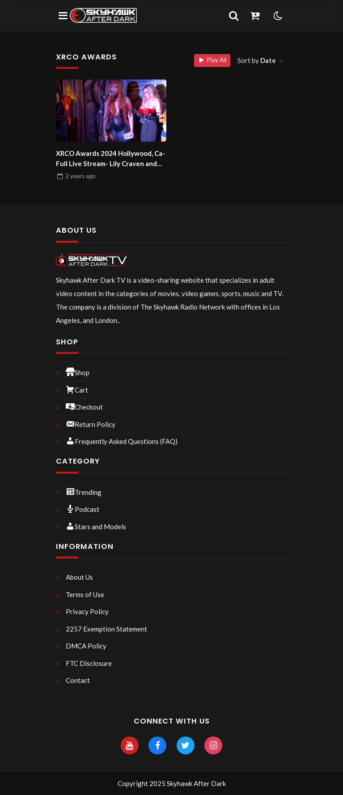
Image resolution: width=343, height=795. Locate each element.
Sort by (257, 60)
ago (80, 176)
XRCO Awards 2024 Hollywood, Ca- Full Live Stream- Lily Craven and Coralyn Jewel (110, 158)
